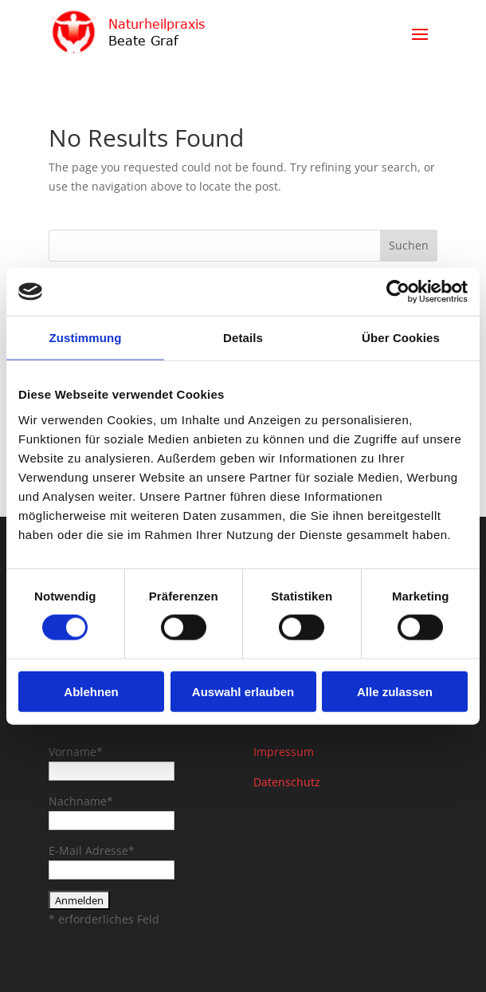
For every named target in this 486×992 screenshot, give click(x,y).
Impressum (283, 751)
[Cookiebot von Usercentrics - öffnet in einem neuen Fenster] (398, 292)
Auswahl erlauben (243, 691)
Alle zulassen (395, 691)
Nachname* (81, 801)
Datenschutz (286, 781)
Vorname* (76, 751)
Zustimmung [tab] (85, 337)
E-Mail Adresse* (92, 850)
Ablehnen (91, 691)
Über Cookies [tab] (401, 337)
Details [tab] (243, 337)
